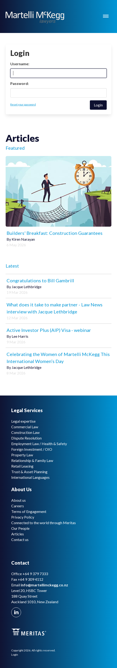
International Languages (30, 477)
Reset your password (23, 104)
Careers (17, 506)
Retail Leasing (22, 466)
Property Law (22, 455)
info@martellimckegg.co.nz (44, 585)
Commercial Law (24, 427)
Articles (17, 534)
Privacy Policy (22, 517)
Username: (19, 64)
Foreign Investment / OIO (31, 449)
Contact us (20, 539)
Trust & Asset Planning (29, 471)
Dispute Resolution (26, 438)
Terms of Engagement (28, 511)
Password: (19, 83)
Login (14, 654)
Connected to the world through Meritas (43, 522)
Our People (20, 528)
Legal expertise (23, 421)
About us (18, 500)
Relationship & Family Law (32, 460)
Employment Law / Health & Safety (39, 443)
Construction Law (25, 432)
